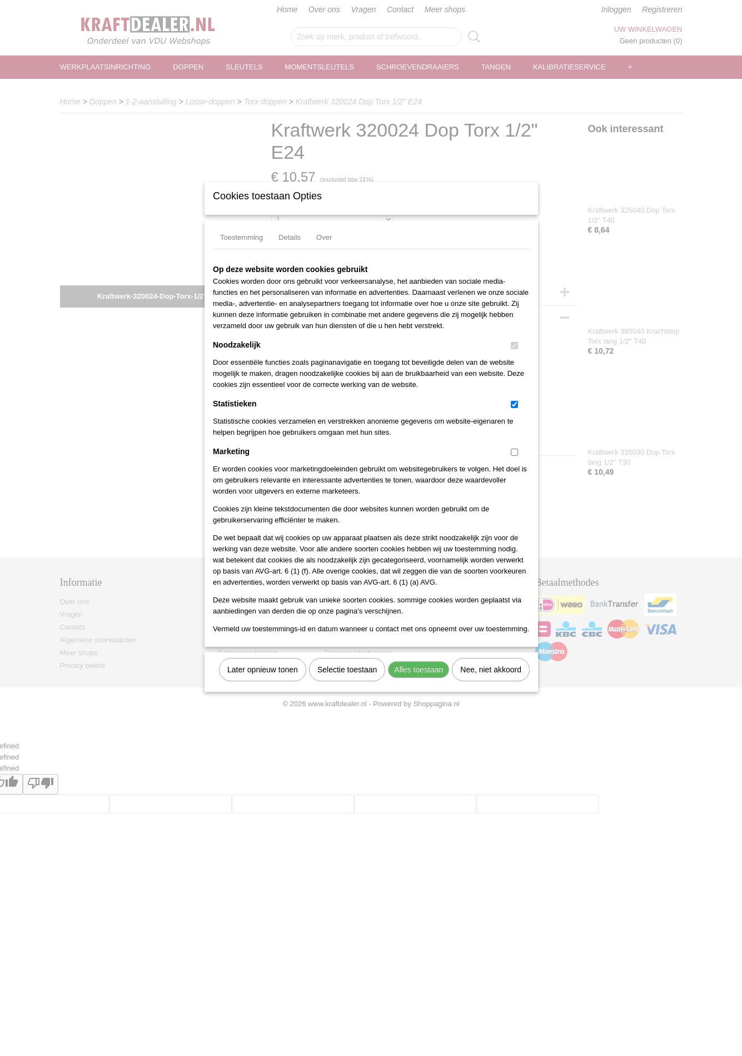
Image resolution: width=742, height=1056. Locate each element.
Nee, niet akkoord (490, 684)
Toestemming (241, 252)
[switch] (514, 360)
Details (289, 252)
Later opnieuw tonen (262, 684)
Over (324, 252)
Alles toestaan (418, 684)
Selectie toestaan (347, 684)
